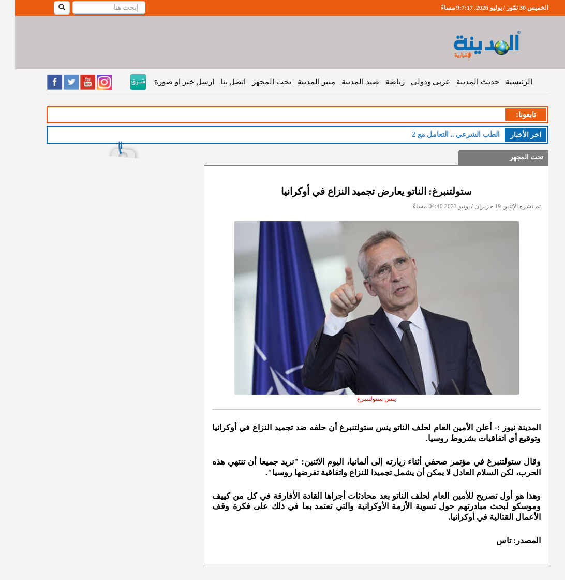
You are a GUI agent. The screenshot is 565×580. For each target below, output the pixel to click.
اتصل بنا (218, 82)
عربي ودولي (416, 82)
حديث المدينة (462, 82)
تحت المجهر (256, 82)
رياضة (380, 82)
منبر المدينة (301, 82)
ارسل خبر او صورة (169, 82)
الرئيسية (503, 82)
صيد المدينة (345, 82)
